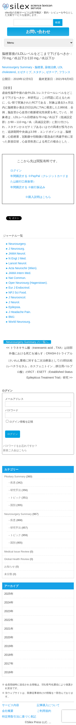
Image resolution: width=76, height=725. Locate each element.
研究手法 (15, 490)
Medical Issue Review (16, 551)
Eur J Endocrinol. (19, 287)
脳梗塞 (39, 67)
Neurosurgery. (17, 243)
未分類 (8, 574)
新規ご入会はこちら (15, 450)
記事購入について (48, 705)
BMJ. (12, 316)
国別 (13, 505)
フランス (64, 72)
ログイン (16, 170)
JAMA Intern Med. (20, 273)
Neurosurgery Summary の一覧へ (27, 342)
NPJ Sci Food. (18, 292)
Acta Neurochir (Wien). (23, 268)
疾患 (13, 482)
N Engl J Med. (17, 258)
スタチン (38, 72)
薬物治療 (50, 67)
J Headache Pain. (20, 312)
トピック (15, 497)
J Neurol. (14, 302)
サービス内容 (10, 705)
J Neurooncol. (17, 297)
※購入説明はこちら (38, 197)
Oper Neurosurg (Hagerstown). (28, 282)
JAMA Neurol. (17, 253)
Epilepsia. (15, 307)
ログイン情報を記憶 (19, 421)
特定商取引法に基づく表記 (19, 716)
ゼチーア (51, 72)
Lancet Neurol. (18, 263)
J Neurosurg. (17, 248)
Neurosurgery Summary (17, 67)
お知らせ (9, 566)
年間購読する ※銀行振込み (27, 187)
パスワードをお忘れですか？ (20, 445)
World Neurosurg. (20, 321)
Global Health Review (16, 559)
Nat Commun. (17, 277)
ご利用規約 (44, 710)
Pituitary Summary (14, 476)
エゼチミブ (24, 72)
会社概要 (7, 710)
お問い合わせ (38, 31)
